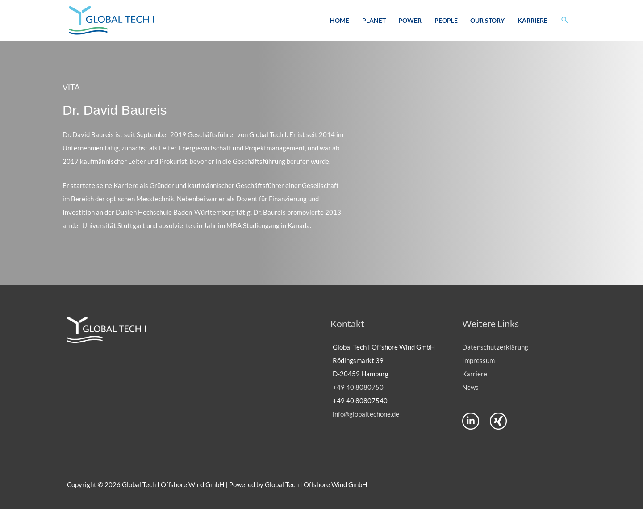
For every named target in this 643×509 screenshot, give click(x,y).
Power (410, 20)
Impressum (478, 360)
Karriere (532, 20)
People (446, 20)
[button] (564, 20)
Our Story (487, 20)
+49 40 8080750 (358, 387)
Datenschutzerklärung (495, 347)
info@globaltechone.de (366, 414)
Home (339, 20)
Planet (374, 20)
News (470, 387)
